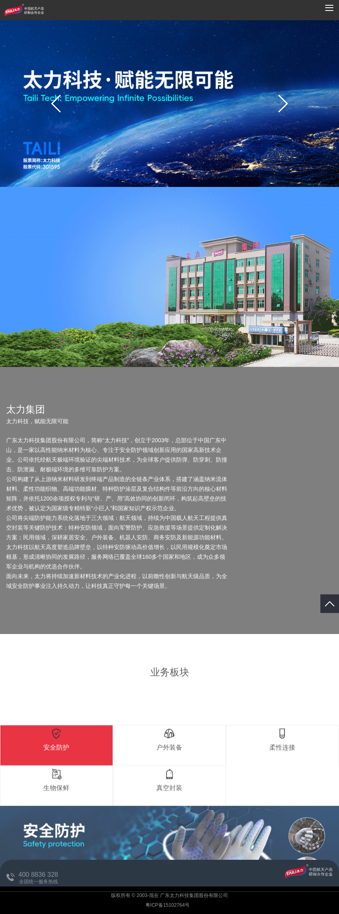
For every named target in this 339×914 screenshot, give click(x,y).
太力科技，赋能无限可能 (37, 421)
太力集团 (25, 409)
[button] (282, 103)
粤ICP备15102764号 (168, 905)
